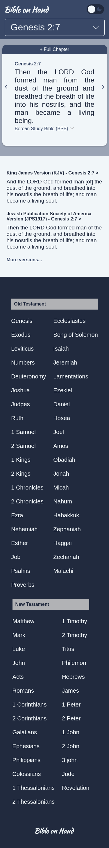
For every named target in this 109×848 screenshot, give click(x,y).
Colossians (26, 774)
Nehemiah (24, 529)
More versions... (24, 259)
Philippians (26, 760)
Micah (61, 487)
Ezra (17, 515)
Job (15, 557)
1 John (70, 732)
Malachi (63, 571)
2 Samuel (23, 446)
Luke (18, 649)
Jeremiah (65, 362)
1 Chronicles (27, 487)
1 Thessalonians (33, 788)
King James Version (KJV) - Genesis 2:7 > (53, 172)
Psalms (20, 571)
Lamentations (70, 376)
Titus (68, 649)
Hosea (61, 418)
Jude (68, 774)
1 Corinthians (29, 704)
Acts (18, 677)
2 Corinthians (29, 718)
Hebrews (73, 677)
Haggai (62, 543)
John (18, 663)
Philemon (74, 663)
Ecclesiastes (69, 321)
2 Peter (71, 718)
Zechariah (66, 557)
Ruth (17, 418)
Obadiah (64, 460)
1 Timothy (74, 621)
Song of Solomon (75, 335)
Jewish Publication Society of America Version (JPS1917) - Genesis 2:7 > (49, 216)
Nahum (62, 501)
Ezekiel (62, 390)
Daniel (61, 404)
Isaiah (61, 348)
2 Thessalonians (33, 802)
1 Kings (21, 460)
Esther (19, 543)
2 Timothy (74, 635)
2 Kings (21, 473)
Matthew (23, 621)
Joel (58, 432)
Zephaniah (67, 529)
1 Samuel (23, 432)
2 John (70, 746)
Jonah (61, 473)
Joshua (20, 390)
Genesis (21, 321)
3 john (70, 760)
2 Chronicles (27, 501)
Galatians (24, 732)
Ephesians (26, 746)
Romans (23, 690)
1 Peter (71, 704)
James (70, 690)
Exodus (21, 335)
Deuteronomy (28, 376)
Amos (60, 446)
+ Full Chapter (54, 49)
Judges (20, 404)
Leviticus (22, 348)
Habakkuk (66, 515)
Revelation (76, 788)
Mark (18, 635)
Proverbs (22, 585)
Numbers (23, 362)
